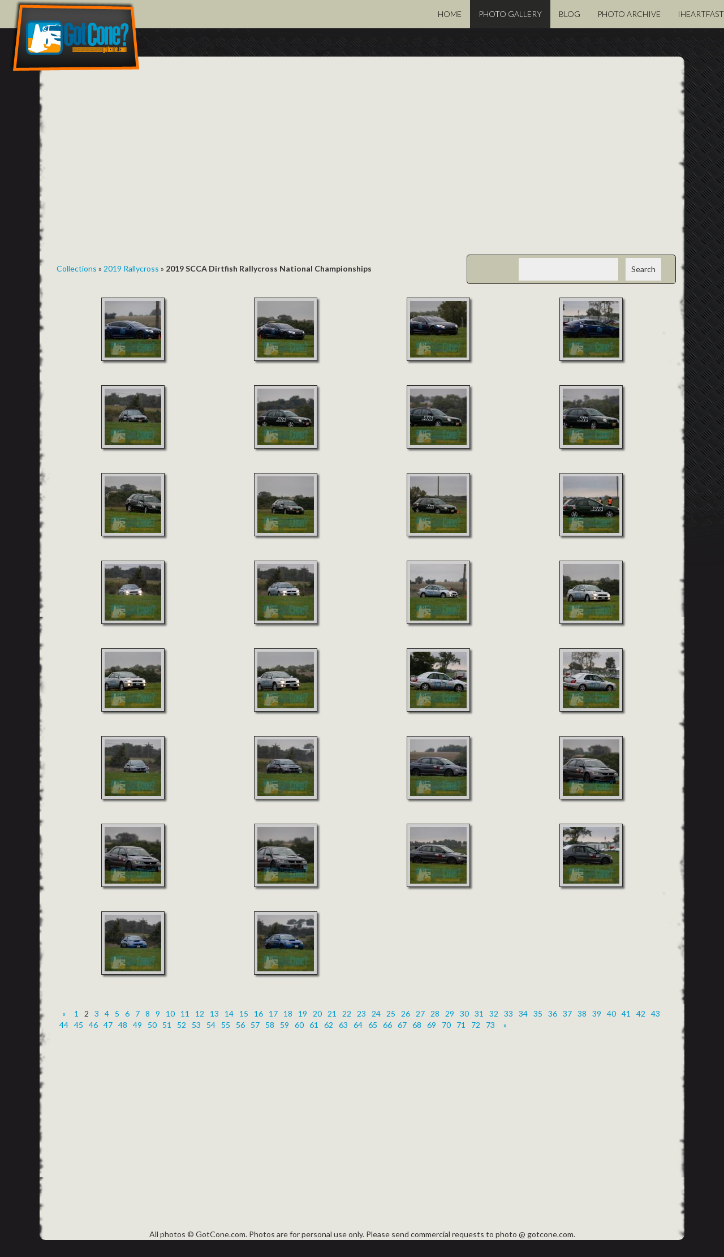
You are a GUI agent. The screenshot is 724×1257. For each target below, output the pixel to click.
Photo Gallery (510, 14)
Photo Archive (629, 14)
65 (372, 1025)
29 (449, 1013)
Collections (77, 268)
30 (464, 1013)
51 (166, 1025)
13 (214, 1013)
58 (269, 1025)
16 (258, 1013)
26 (405, 1013)
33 (508, 1013)
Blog (569, 14)
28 (434, 1013)
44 (63, 1025)
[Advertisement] (362, 164)
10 (170, 1013)
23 (361, 1013)
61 (313, 1025)
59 (284, 1025)
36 (552, 1013)
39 (596, 1013)
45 (78, 1025)
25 (390, 1013)
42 (640, 1013)
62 (328, 1025)
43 (655, 1013)
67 (402, 1025)
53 (196, 1025)
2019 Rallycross (131, 268)
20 (317, 1013)
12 (199, 1013)
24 (376, 1013)
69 (431, 1025)
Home (450, 14)
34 (523, 1013)
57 (255, 1025)
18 (287, 1013)
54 (211, 1025)
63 (343, 1025)
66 (387, 1025)
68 (416, 1025)
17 (273, 1013)
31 (479, 1013)
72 (475, 1025)
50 (152, 1025)
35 (537, 1013)
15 (243, 1013)
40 (611, 1013)
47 (108, 1025)
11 (184, 1013)
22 (346, 1013)
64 (358, 1025)
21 (332, 1013)
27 (420, 1013)
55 (225, 1025)
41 (626, 1013)
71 (461, 1025)
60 (299, 1025)
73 (490, 1025)
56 (240, 1025)
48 (122, 1025)
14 (229, 1013)
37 (567, 1013)
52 (181, 1025)
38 (582, 1013)
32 (493, 1013)
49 (137, 1025)
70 (446, 1025)
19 (302, 1013)
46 (93, 1025)
